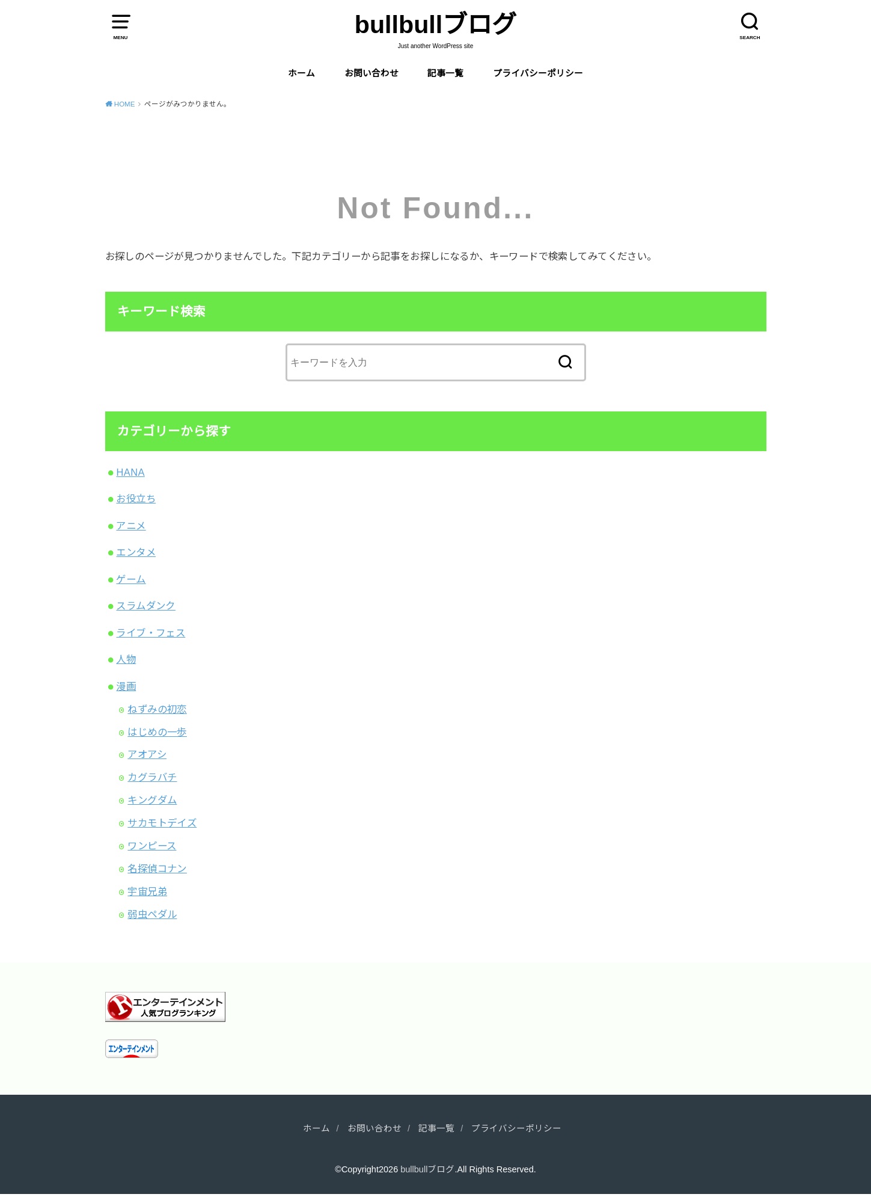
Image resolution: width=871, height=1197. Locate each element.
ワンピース (151, 845)
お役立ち (136, 498)
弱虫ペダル (152, 914)
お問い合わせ (371, 73)
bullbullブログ (435, 24)
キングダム (152, 800)
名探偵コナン (156, 868)
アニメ (130, 525)
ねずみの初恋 (156, 709)
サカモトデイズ (162, 822)
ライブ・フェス (150, 632)
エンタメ (136, 552)
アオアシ (147, 754)
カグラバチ (152, 777)
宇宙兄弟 (147, 891)
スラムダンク (145, 605)
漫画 (126, 686)
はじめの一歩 (156, 732)
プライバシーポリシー (538, 73)
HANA (130, 472)
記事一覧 (445, 73)
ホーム (301, 73)
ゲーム (130, 579)
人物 (126, 659)
